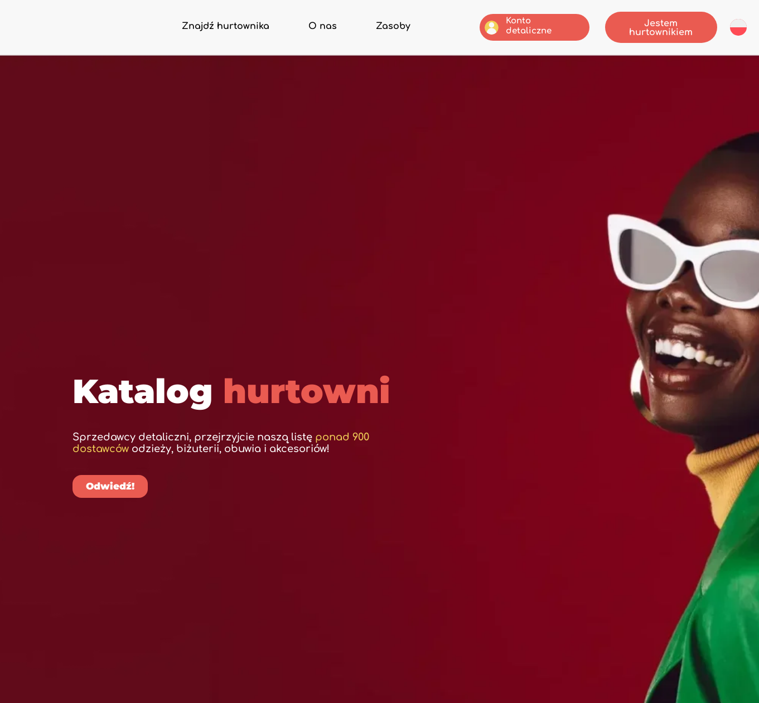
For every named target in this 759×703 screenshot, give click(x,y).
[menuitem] (738, 26)
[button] (364, 376)
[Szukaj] (561, 421)
